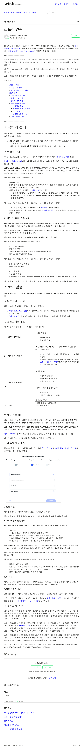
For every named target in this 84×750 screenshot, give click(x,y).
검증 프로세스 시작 (18, 95)
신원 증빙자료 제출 (18, 103)
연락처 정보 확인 (17, 101)
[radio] (36, 667)
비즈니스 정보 (18, 106)
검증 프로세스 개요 (18, 98)
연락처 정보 (36, 190)
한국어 (66, 4)
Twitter (8, 654)
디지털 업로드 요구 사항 (20, 90)
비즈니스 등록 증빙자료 (21, 108)
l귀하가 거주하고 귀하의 (13, 161)
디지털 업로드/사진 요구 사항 (65, 448)
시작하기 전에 (14, 85)
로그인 (17, 701)
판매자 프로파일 (25, 625)
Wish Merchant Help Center (13, 12)
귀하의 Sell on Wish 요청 (18, 311)
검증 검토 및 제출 (17, 116)
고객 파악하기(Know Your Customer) (21, 51)
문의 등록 (57, 4)
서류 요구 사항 (16, 88)
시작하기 (27, 12)
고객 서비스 (8, 721)
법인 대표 (16, 111)
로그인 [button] (75, 4)
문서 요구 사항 (46, 448)
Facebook (5, 654)
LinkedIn (12, 654)
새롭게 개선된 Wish (11, 725)
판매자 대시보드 (14, 316)
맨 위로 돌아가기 (11, 685)
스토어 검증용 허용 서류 (13, 729)
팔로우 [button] (76, 36)
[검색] (63, 12)
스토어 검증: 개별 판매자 (13, 717)
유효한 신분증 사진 (20, 114)
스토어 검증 (13, 93)
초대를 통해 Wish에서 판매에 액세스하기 (19, 713)
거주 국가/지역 (9, 434)
